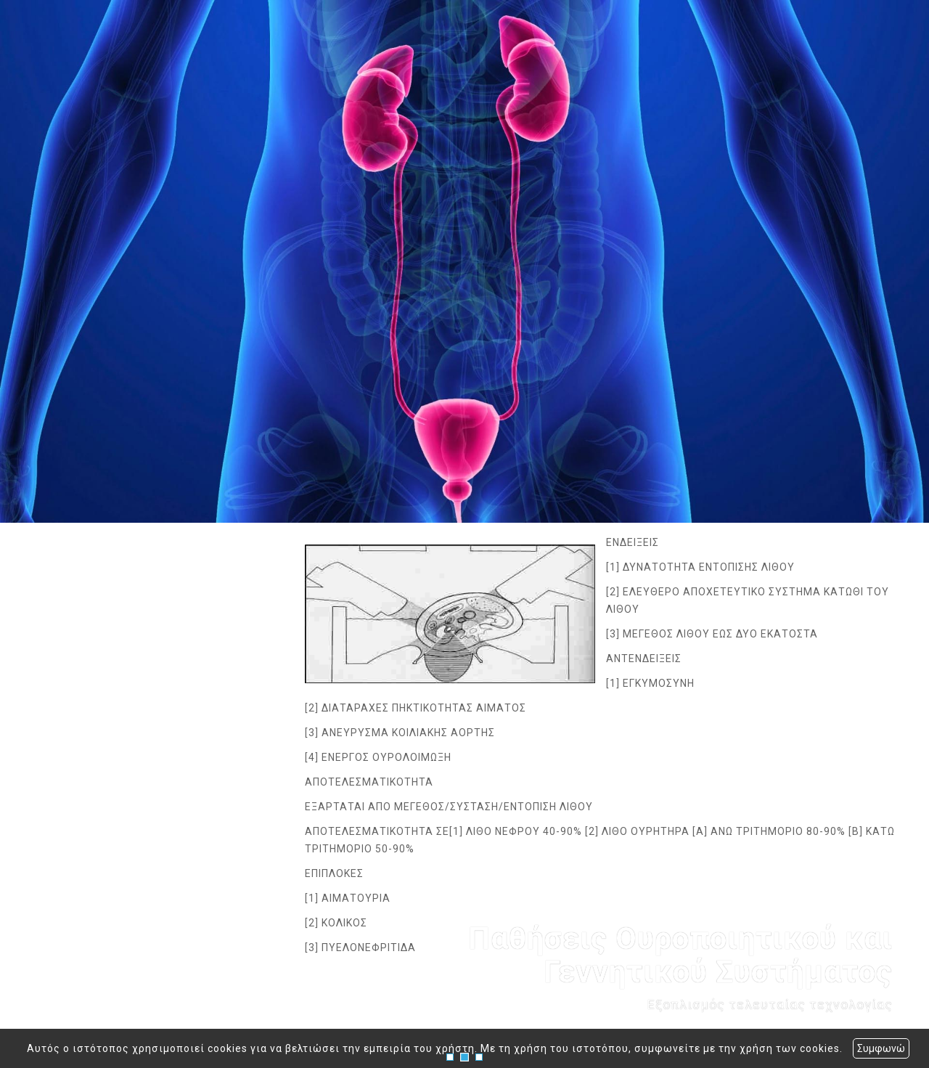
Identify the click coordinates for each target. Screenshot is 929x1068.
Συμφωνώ (881, 1048)
